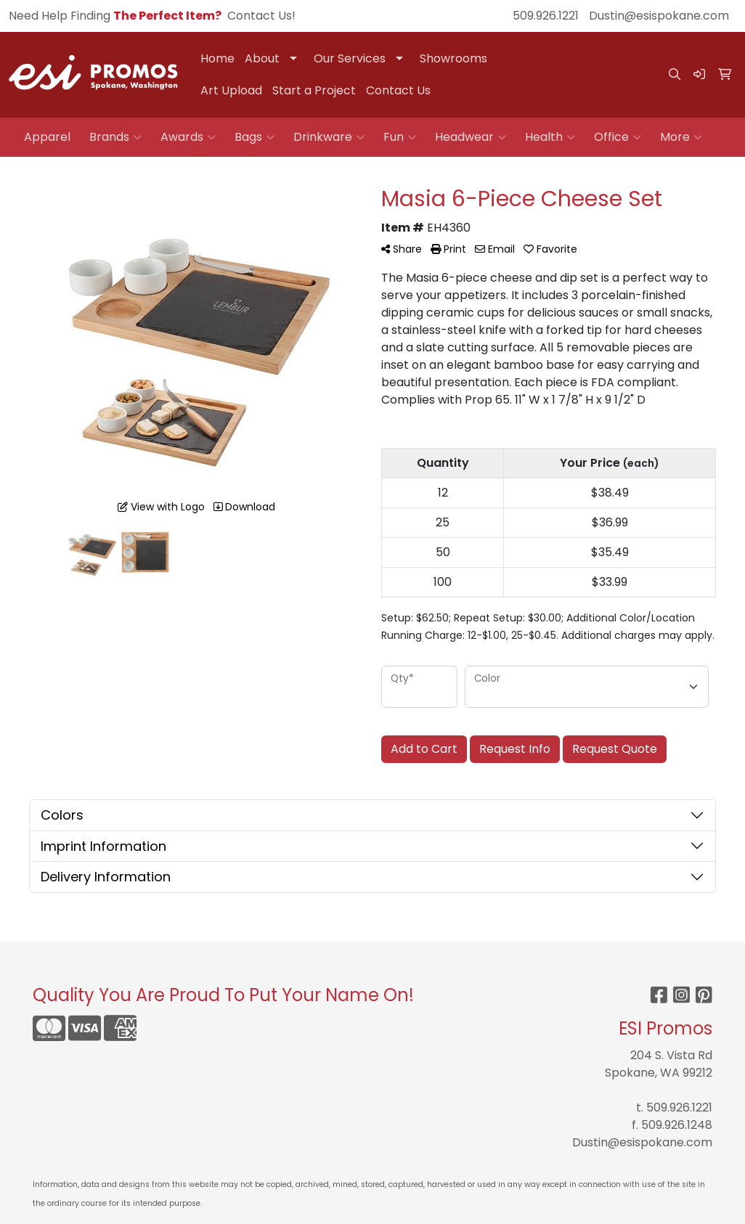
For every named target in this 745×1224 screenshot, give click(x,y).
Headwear (470, 137)
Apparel (47, 136)
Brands (115, 137)
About (262, 58)
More (681, 137)
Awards (188, 137)
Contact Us (398, 90)
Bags (254, 137)
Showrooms (453, 58)
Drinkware (329, 137)
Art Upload (231, 90)
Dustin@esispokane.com (659, 15)
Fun (399, 137)
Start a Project (314, 90)
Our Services (350, 58)
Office (617, 137)
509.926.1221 (546, 15)
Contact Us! (261, 15)
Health (550, 137)
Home (217, 58)
